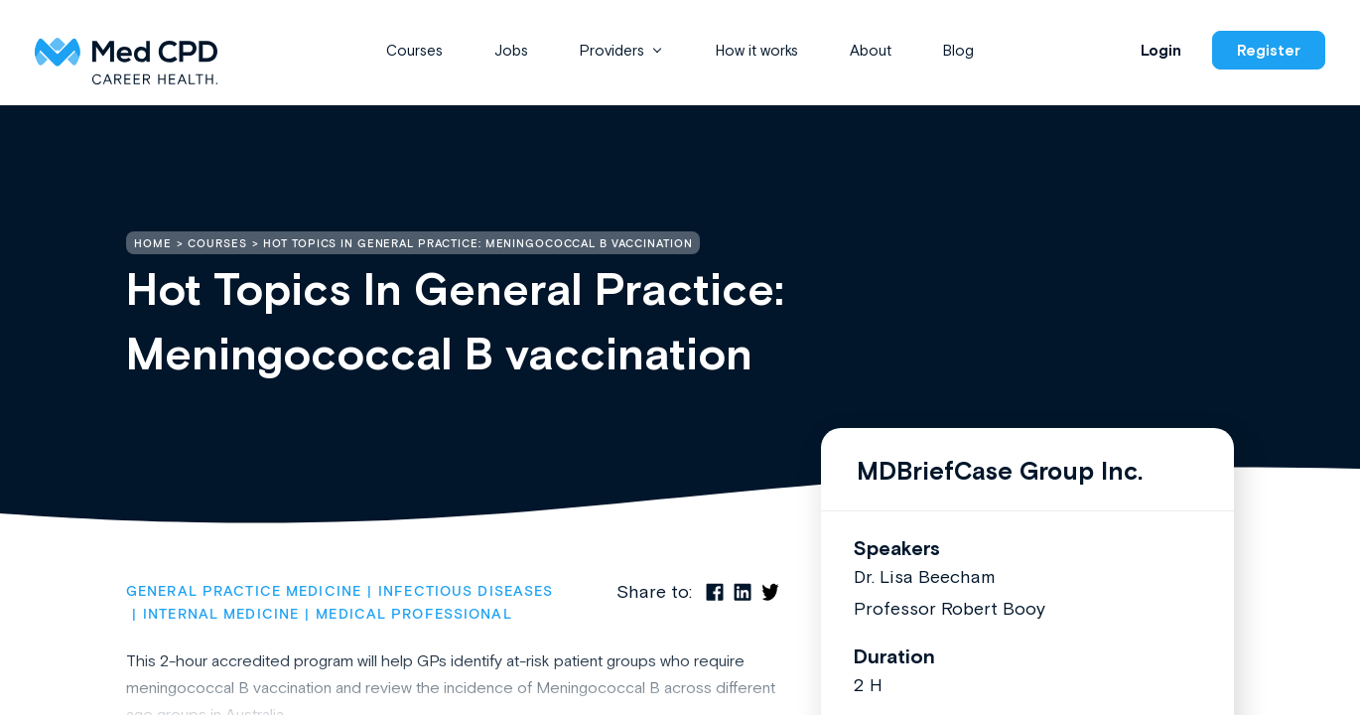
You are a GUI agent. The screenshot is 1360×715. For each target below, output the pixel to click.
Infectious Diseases (465, 592)
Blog (958, 50)
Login (1161, 50)
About (870, 50)
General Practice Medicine (243, 592)
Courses (414, 50)
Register (1268, 50)
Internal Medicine (221, 615)
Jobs (511, 50)
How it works (757, 50)
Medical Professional (413, 615)
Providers (612, 50)
